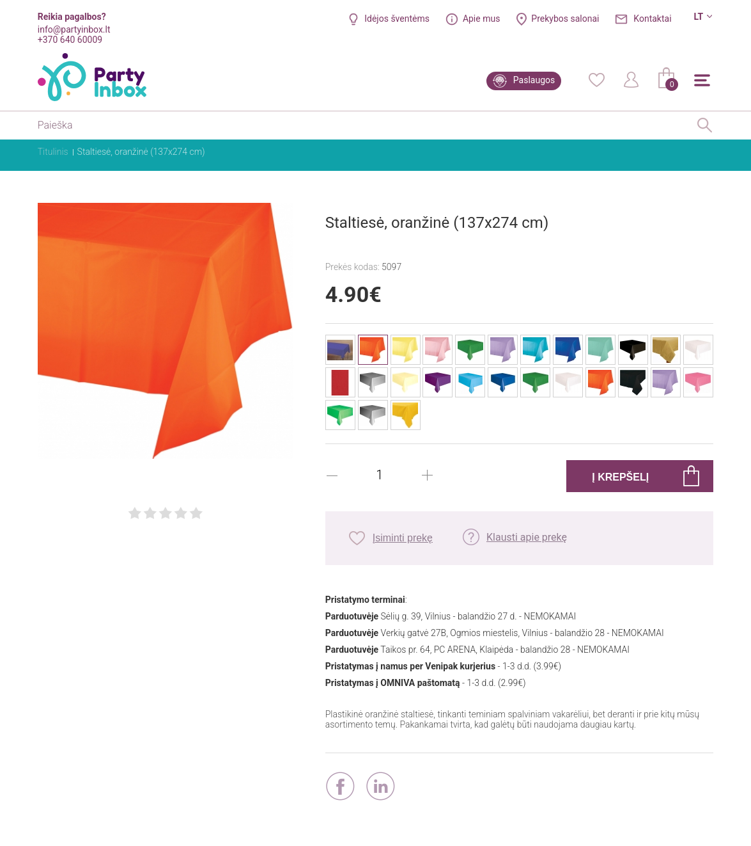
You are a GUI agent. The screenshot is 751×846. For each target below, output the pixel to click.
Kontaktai (652, 18)
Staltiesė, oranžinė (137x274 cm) (141, 152)
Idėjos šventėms (397, 18)
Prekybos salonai (565, 18)
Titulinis (53, 152)
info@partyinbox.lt (74, 29)
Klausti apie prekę (526, 537)
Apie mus (481, 18)
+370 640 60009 (70, 40)
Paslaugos (534, 80)
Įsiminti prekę (403, 537)
